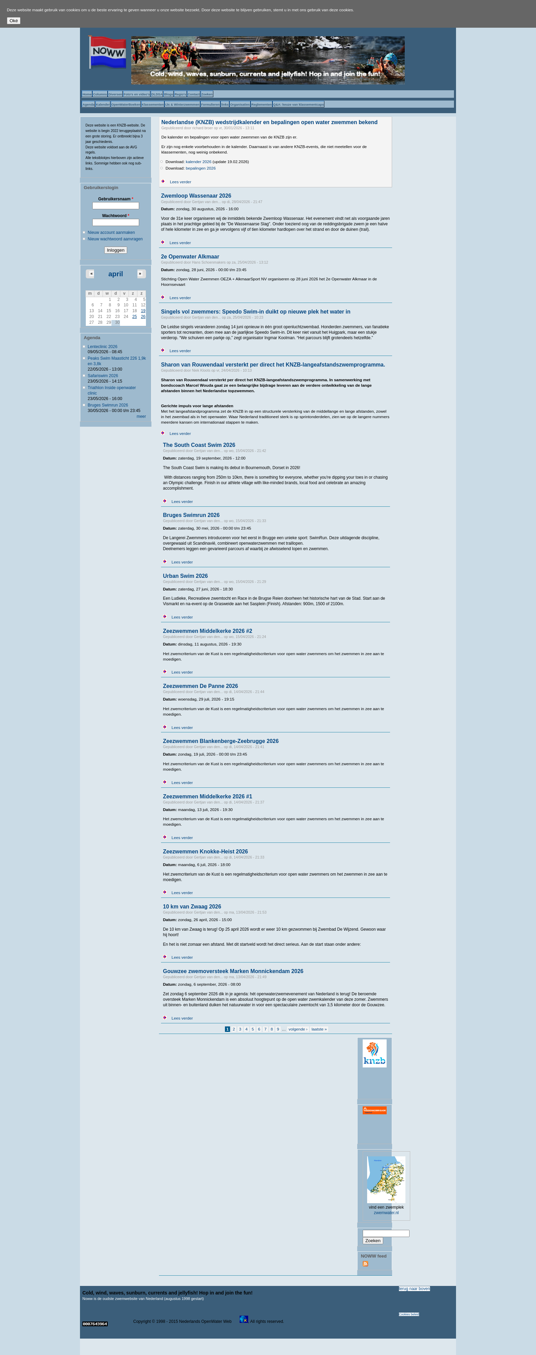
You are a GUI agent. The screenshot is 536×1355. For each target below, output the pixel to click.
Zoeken (207, 94)
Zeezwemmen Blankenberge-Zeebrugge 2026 (221, 741)
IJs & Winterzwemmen (182, 104)
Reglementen (261, 104)
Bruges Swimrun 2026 (108, 405)
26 (143, 316)
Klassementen (153, 104)
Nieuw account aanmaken (111, 232)
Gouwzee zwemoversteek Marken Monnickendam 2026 (233, 971)
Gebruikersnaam (115, 199)
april (115, 274)
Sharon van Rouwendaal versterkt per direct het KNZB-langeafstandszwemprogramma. (273, 365)
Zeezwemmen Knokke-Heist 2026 (205, 851)
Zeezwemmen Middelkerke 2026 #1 (207, 796)
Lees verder (180, 182)
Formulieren (210, 104)
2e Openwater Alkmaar (190, 257)
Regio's (180, 94)
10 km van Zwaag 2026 (192, 906)
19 (143, 310)
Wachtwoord (116, 215)
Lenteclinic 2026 (103, 346)
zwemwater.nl (386, 1212)
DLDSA (157, 94)
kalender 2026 (199, 161)
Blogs (168, 94)
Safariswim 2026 (103, 375)
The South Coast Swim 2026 (199, 445)
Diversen (115, 94)
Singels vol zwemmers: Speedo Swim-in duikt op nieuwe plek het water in (255, 312)
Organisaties (240, 104)
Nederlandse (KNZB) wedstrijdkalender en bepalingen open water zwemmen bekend (269, 122)
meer (141, 416)
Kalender (103, 104)
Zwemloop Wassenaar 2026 (196, 196)
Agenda (88, 104)
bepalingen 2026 (201, 168)
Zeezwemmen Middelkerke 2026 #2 (207, 631)
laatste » (319, 1029)
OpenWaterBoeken (125, 104)
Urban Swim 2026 (185, 576)
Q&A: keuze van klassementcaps (298, 104)
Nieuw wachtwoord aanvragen (115, 239)
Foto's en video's (137, 94)
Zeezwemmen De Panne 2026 (200, 686)
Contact (194, 94)
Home (86, 94)
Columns (100, 94)
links (225, 104)
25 (134, 316)
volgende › (298, 1029)
